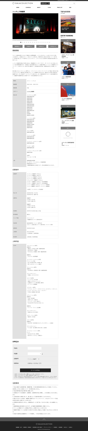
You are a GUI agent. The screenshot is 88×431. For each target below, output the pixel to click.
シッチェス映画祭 (30, 91)
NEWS (17, 7)
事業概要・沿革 (19, 427)
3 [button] (24, 42)
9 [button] (36, 42)
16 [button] (50, 42)
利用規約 (55, 427)
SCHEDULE (28, 7)
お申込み (52, 46)
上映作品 (41, 46)
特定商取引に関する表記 (37, 427)
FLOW (49, 7)
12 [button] (42, 42)
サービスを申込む (35, 370)
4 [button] (26, 42)
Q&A (70, 7)
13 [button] (44, 42)
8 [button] (34, 42)
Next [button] (57, 26)
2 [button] (23, 42)
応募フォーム (28, 374)
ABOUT (38, 7)
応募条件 (29, 46)
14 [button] (46, 42)
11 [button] (40, 42)
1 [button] (21, 42)
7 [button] (32, 42)
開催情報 (17, 46)
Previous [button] (14, 26)
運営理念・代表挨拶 (27, 427)
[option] (35, 27)
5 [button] (28, 42)
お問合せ (70, 427)
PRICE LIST (59, 7)
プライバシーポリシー (48, 427)
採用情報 (60, 427)
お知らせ (65, 427)
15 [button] (48, 42)
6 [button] (30, 42)
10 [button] (38, 42)
